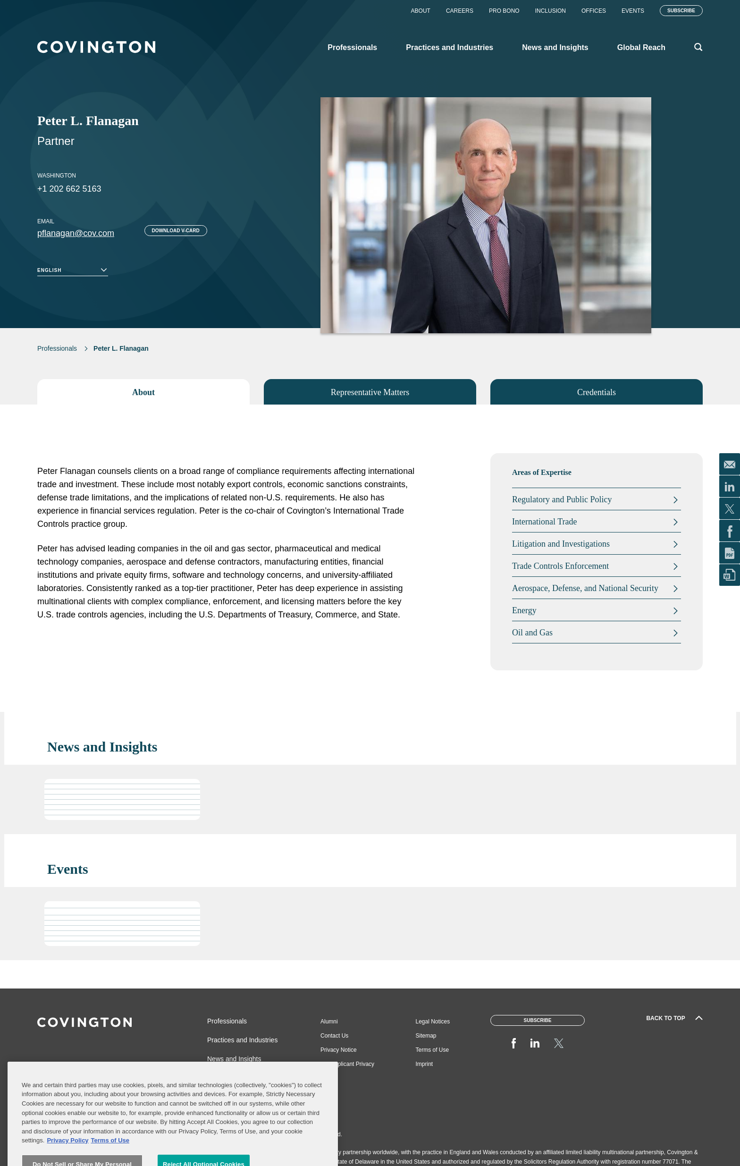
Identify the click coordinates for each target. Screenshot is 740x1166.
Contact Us (334, 1035)
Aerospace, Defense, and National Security (585, 588)
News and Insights (234, 1059)
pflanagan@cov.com (75, 233)
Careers (459, 11)
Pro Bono (504, 11)
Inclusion (550, 11)
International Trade (544, 521)
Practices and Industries (242, 1040)
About (420, 11)
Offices (593, 11)
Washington (56, 175)
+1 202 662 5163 (69, 189)
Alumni (329, 1021)
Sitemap (426, 1035)
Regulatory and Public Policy (562, 499)
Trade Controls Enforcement (560, 566)
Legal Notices (433, 1021)
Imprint (424, 1064)
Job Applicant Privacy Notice (347, 1067)
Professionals (57, 348)
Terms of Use (432, 1050)
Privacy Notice (338, 1050)
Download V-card (176, 230)
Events (633, 11)
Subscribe (681, 10)
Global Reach (227, 1078)
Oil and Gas (532, 632)
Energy (524, 610)
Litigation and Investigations (561, 544)
